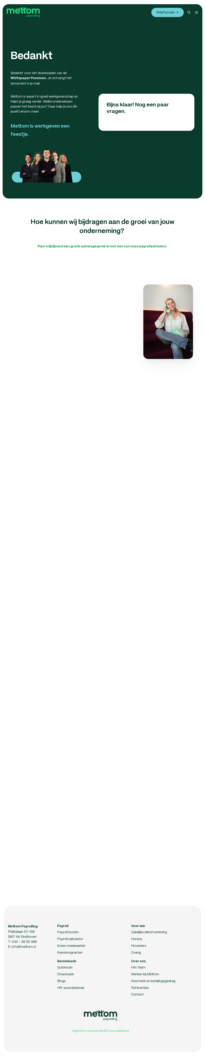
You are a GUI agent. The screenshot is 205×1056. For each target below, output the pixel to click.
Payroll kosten (68, 931)
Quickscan (64, 967)
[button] (189, 12)
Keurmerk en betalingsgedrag (153, 980)
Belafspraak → (167, 12)
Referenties (140, 987)
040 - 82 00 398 (24, 941)
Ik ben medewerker (71, 945)
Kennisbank (66, 961)
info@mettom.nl (24, 946)
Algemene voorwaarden (88, 1030)
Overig (136, 952)
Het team (138, 967)
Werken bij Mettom (145, 973)
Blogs (61, 980)
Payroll (62, 926)
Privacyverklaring (117, 1030)
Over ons (138, 961)
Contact (137, 994)
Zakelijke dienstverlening (149, 931)
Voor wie (138, 926)
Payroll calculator (70, 938)
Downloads (65, 973)
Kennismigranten (69, 952)
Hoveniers (138, 945)
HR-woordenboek (70, 987)
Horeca (136, 938)
